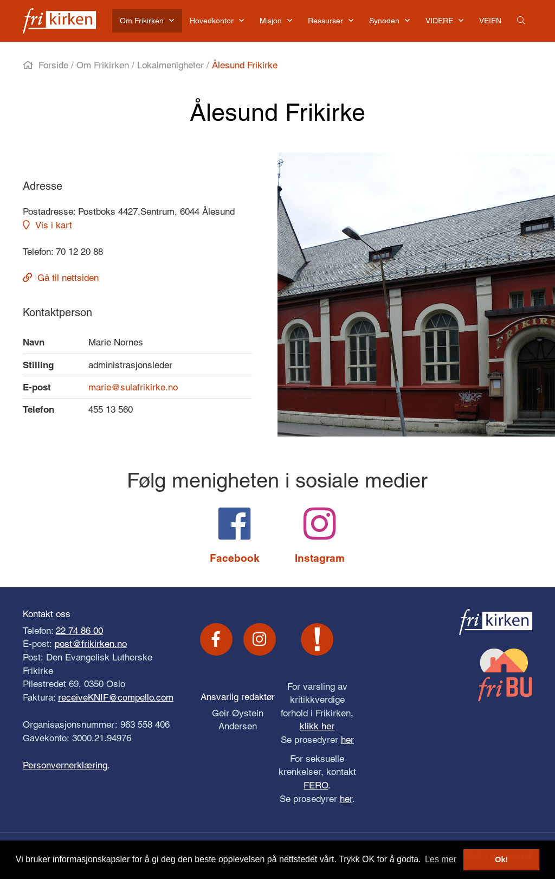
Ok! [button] (501, 859)
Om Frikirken (102, 65)
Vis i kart (53, 225)
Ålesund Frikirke (245, 65)
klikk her (317, 726)
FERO (316, 785)
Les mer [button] (440, 859)
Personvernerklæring (65, 765)
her (347, 739)
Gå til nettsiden (68, 277)
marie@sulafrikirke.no (133, 387)
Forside (53, 65)
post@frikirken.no (91, 643)
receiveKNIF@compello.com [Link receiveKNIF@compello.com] (115, 697)
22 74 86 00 (79, 630)
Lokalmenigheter (170, 65)
